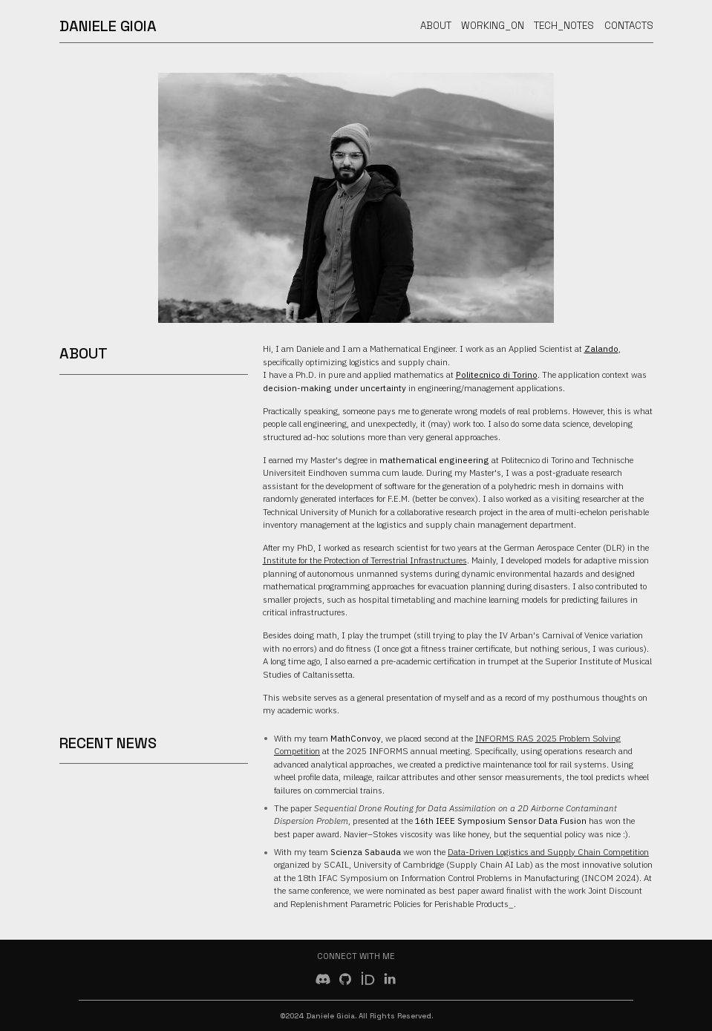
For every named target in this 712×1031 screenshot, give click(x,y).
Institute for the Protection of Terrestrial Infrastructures (365, 560)
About (435, 25)
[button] (323, 979)
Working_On (492, 25)
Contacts (628, 25)
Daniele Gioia (108, 26)
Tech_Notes (564, 25)
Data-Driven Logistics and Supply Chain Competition (548, 851)
